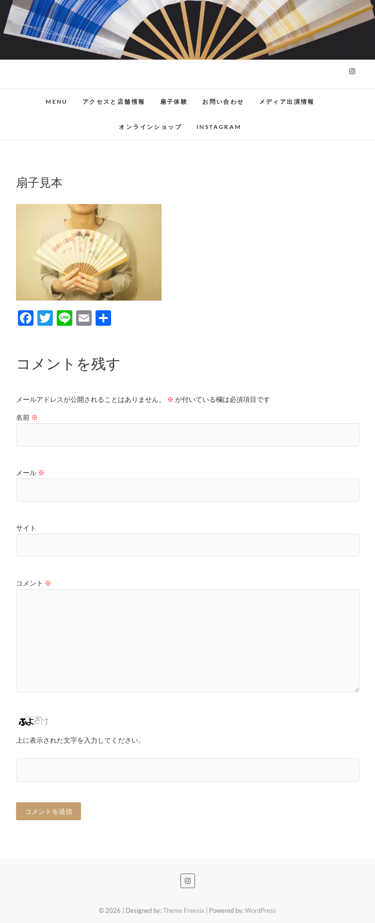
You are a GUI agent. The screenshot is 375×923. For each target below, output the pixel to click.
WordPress (260, 910)
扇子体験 (174, 101)
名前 (27, 417)
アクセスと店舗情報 (114, 101)
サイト (26, 528)
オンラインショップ (150, 126)
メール (30, 472)
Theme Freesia (183, 910)
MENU (57, 101)
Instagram (219, 126)
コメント (33, 583)
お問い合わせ (223, 101)
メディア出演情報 (287, 101)
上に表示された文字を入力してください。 (80, 740)
